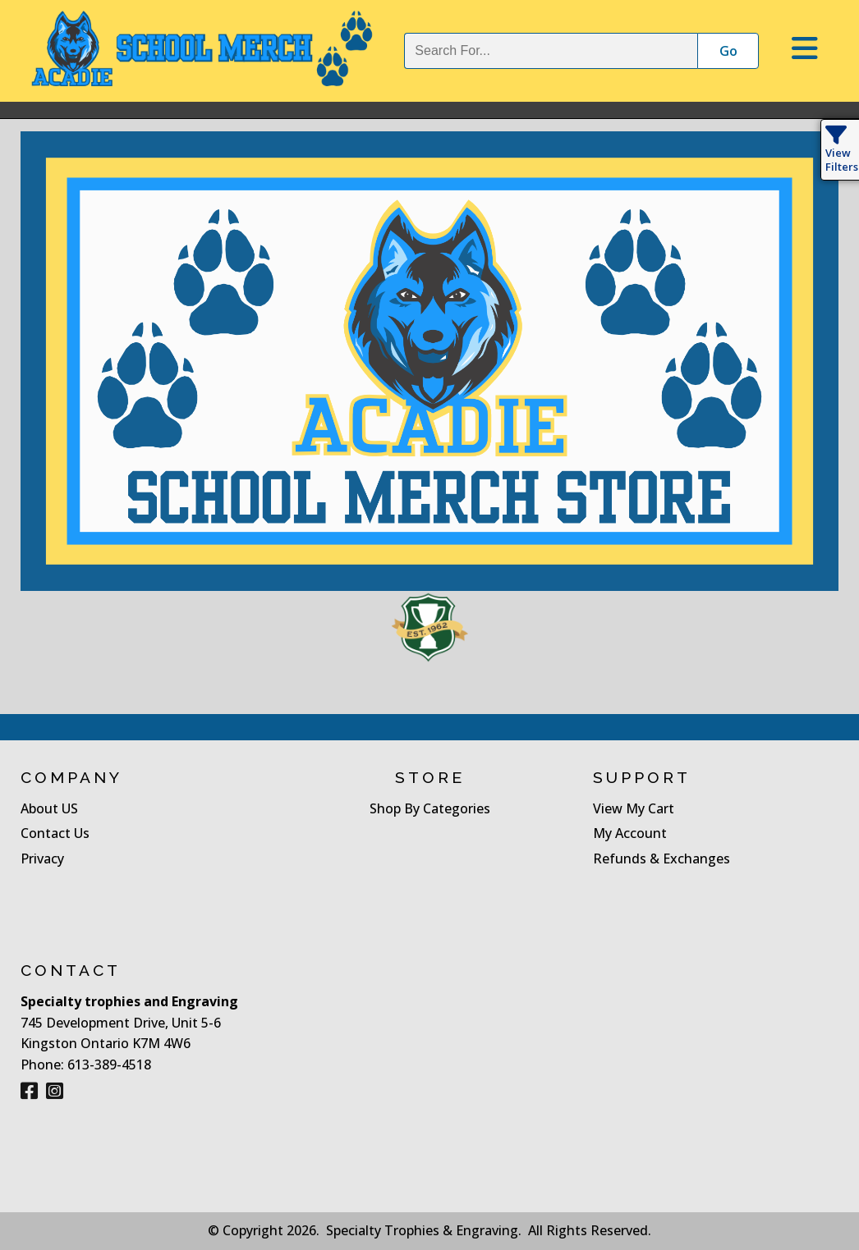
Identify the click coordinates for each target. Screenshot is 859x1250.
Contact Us (55, 833)
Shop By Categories (430, 808)
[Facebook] (29, 1090)
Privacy (42, 858)
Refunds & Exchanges (661, 858)
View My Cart (633, 808)
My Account (630, 833)
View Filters (841, 152)
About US (49, 808)
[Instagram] (54, 1090)
